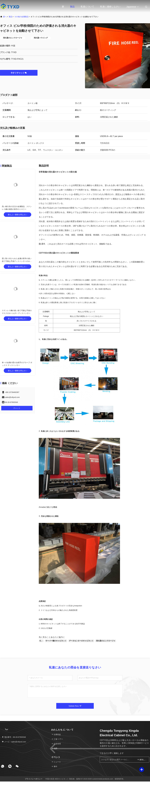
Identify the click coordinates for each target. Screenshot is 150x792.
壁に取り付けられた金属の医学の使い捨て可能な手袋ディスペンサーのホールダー (17, 261)
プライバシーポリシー (33, 779)
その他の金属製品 (21, 17)
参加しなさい (142, 759)
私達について (87, 6)
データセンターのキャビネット (81, 641)
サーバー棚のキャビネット (56, 641)
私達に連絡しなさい (110, 6)
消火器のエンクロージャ (105, 641)
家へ (5, 17)
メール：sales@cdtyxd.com (14, 742)
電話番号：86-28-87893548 (14, 737)
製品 (72, 6)
